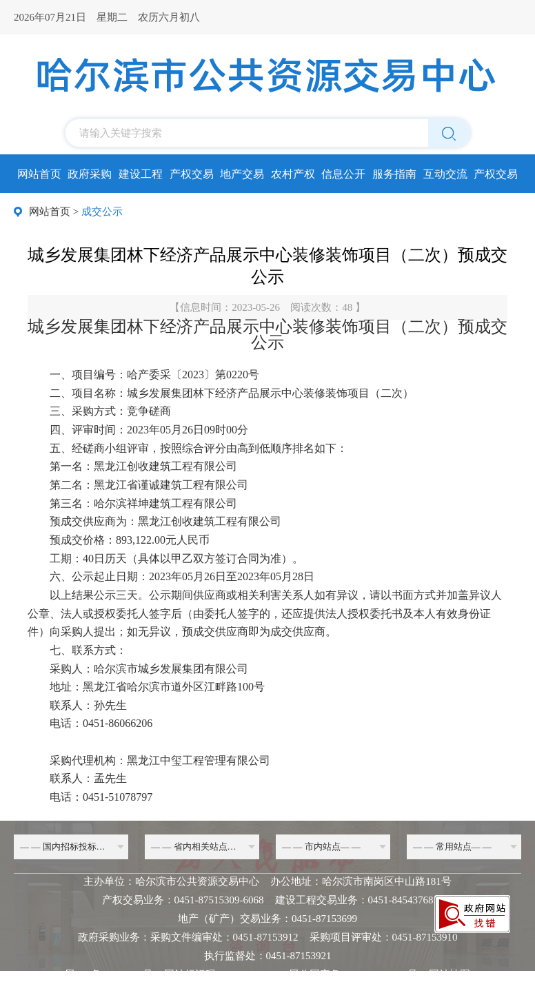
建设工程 (141, 174)
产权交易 (192, 174)
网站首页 (39, 174)
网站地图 (449, 974)
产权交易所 (496, 178)
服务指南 (394, 174)
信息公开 (343, 174)
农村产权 (293, 174)
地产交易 (242, 174)
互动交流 (445, 174)
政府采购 (90, 174)
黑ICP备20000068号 (109, 974)
